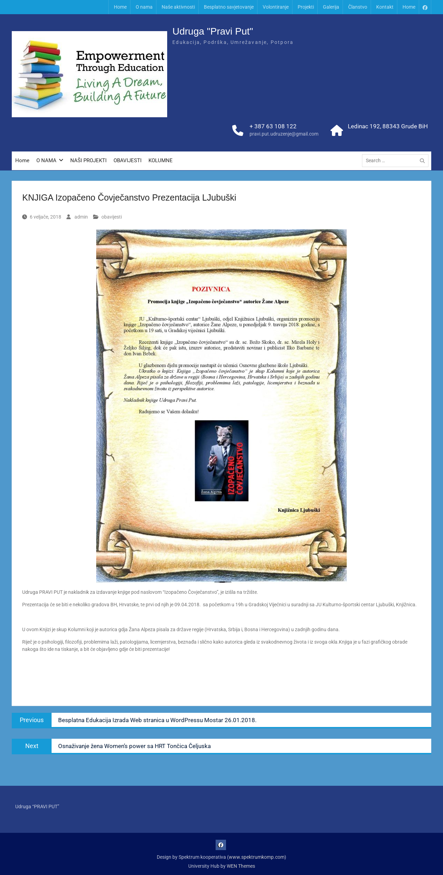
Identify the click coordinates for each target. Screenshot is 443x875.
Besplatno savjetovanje (229, 7)
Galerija (331, 7)
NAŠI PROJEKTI (88, 161)
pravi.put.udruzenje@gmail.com (284, 134)
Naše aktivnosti (178, 7)
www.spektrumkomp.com (256, 857)
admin (81, 217)
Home (120, 7)
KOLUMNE (160, 161)
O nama (144, 7)
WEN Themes (241, 866)
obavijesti (111, 217)
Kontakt (385, 7)
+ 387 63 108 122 (273, 126)
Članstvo (357, 7)
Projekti (306, 7)
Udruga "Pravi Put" (212, 31)
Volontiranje (276, 7)
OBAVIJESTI (128, 161)
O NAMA (46, 161)
